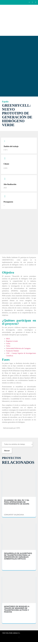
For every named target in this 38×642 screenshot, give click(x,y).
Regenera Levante (12, 341)
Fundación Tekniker (12, 351)
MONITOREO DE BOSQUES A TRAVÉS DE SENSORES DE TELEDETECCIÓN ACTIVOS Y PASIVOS (16, 609)
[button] (19, 637)
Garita (8, 343)
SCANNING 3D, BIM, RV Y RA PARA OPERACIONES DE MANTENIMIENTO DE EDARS (16, 502)
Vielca (8, 346)
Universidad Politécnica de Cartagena (18, 348)
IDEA (8, 339)
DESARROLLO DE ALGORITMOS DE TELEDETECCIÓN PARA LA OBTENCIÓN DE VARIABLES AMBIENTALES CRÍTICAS (18, 556)
